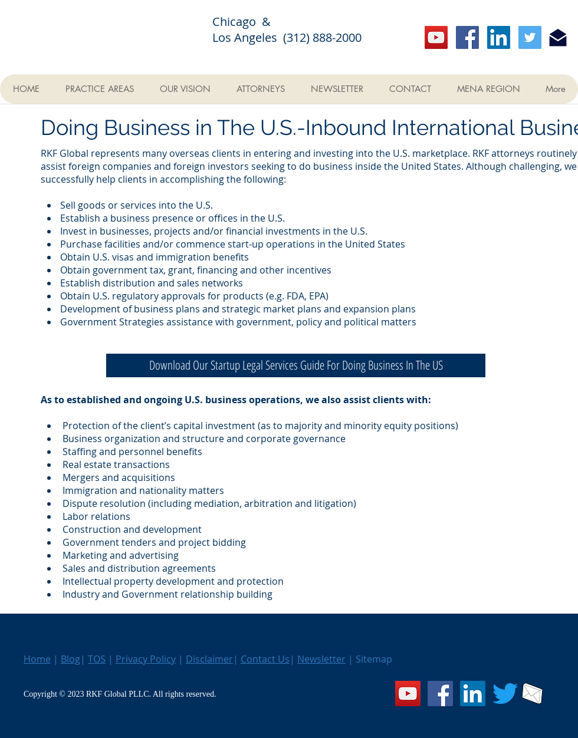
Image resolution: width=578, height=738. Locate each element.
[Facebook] (467, 37)
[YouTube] (436, 37)
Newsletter (321, 659)
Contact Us (265, 659)
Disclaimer (209, 659)
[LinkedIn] (498, 37)
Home (37, 659)
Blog (70, 659)
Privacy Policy (146, 659)
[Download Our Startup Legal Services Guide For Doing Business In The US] (295, 365)
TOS (97, 659)
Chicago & (248, 21)
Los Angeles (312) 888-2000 (287, 37)
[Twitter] (529, 37)
